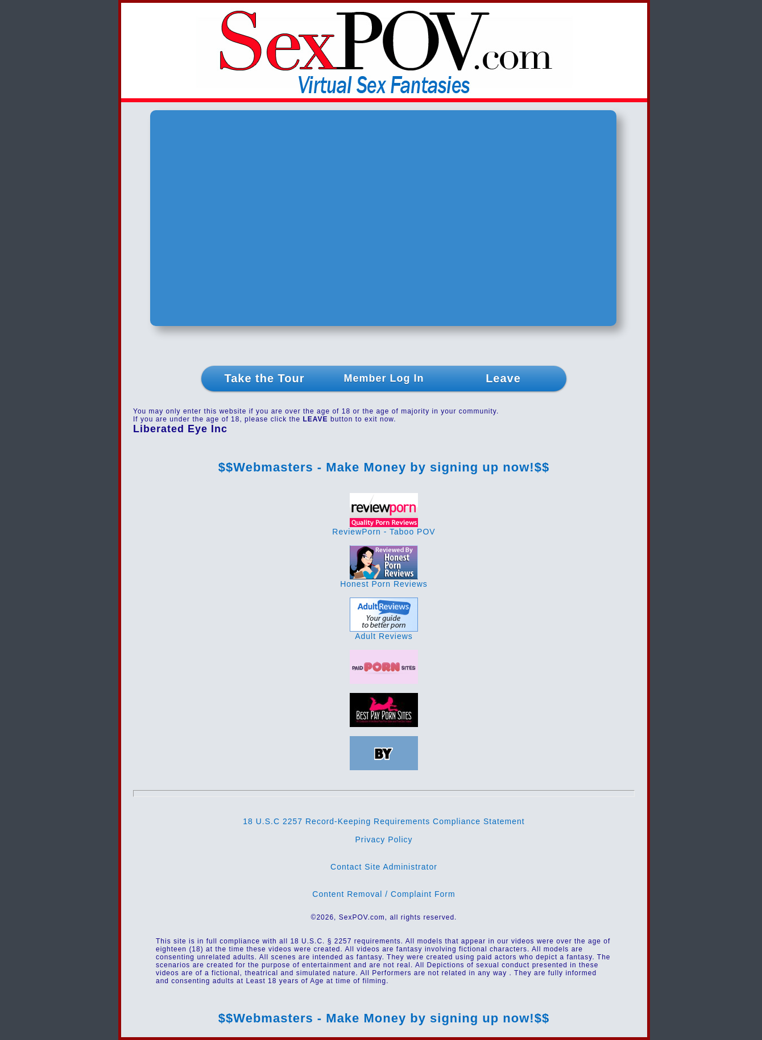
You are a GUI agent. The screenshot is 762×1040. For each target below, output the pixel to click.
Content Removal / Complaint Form (383, 894)
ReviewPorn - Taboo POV (383, 528)
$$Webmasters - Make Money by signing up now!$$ (383, 467)
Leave (503, 378)
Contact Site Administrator (383, 866)
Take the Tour (264, 378)
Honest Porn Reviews (384, 580)
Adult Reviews (384, 632)
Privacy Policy (383, 839)
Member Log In (383, 378)
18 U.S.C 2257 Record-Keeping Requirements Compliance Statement (383, 821)
